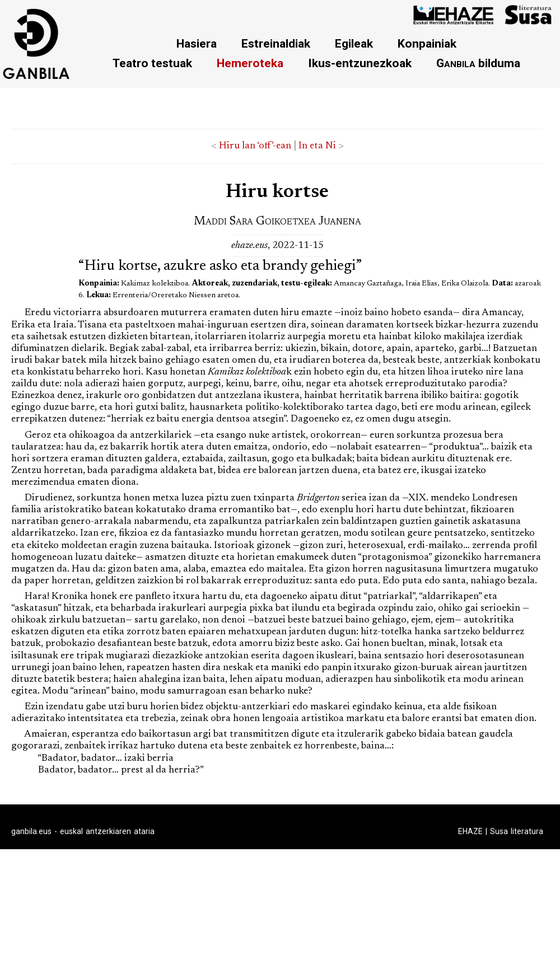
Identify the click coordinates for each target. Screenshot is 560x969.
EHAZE (470, 831)
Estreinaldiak (275, 43)
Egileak (354, 43)
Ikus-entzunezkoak (360, 63)
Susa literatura (516, 831)
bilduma (478, 63)
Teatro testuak (152, 63)
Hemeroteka (250, 63)
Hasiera (196, 43)
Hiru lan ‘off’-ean (255, 146)
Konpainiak (427, 43)
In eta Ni (317, 146)
